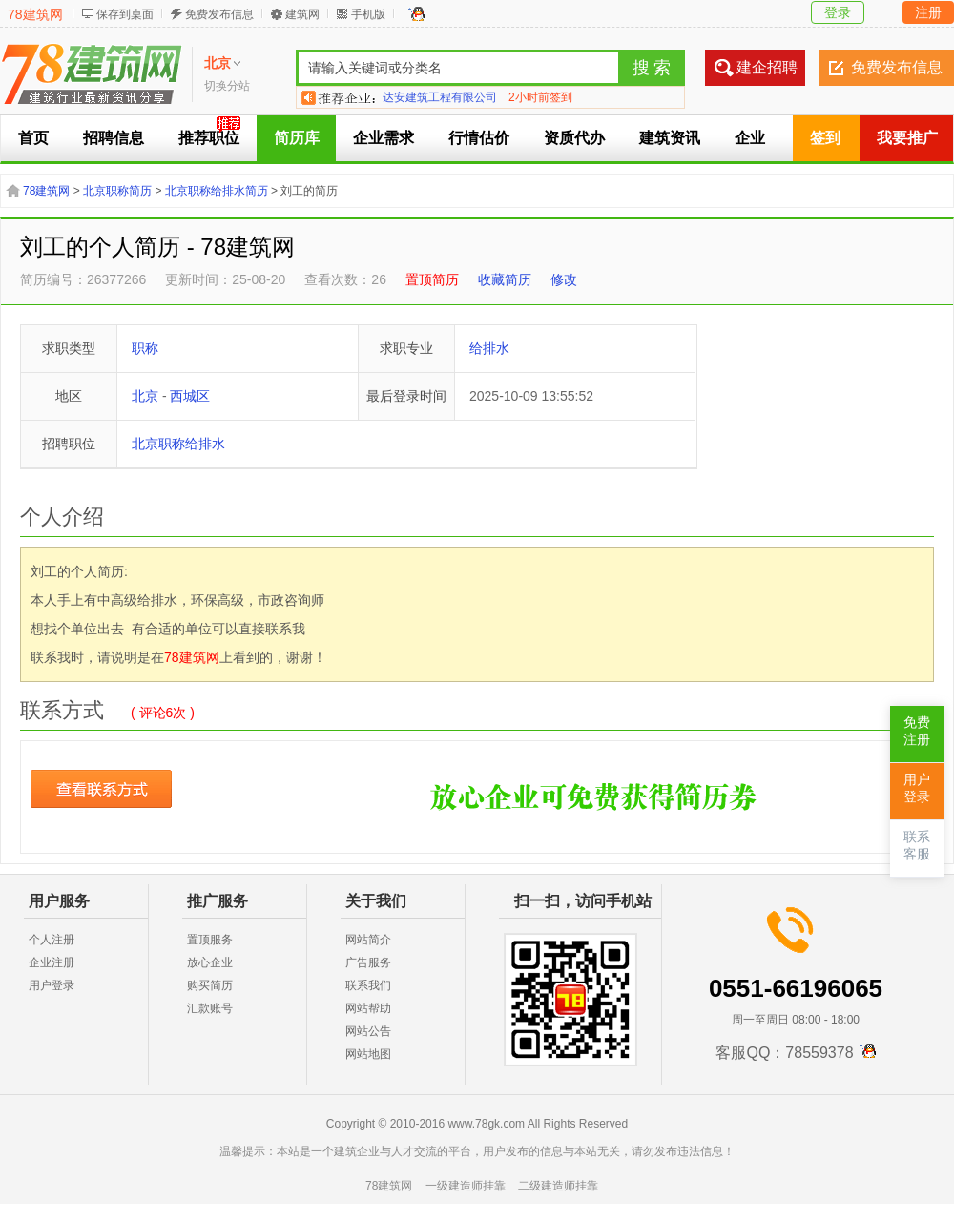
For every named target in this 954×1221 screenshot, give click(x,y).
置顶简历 (432, 279)
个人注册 (51, 939)
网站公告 (368, 1031)
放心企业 (210, 962)
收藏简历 (504, 279)
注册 (928, 12)
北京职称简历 (117, 190)
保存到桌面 (125, 14)
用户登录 (51, 985)
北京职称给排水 (178, 443)
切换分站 (227, 86)
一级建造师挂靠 (465, 1185)
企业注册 (51, 962)
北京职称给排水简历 (216, 190)
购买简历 (210, 985)
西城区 (190, 396)
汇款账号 (210, 1008)
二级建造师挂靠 (558, 1185)
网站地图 (368, 1054)
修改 (563, 279)
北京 (145, 396)
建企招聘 (767, 67)
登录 (837, 12)
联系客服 (916, 845)
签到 (825, 138)
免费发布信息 (219, 14)
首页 (33, 138)
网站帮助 (368, 1008)
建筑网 (302, 14)
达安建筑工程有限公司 (440, 97)
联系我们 (368, 985)
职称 (145, 348)
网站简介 (368, 939)
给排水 (489, 348)
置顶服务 (210, 939)
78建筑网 (35, 14)
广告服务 (368, 962)
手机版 (368, 14)
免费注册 (916, 731)
